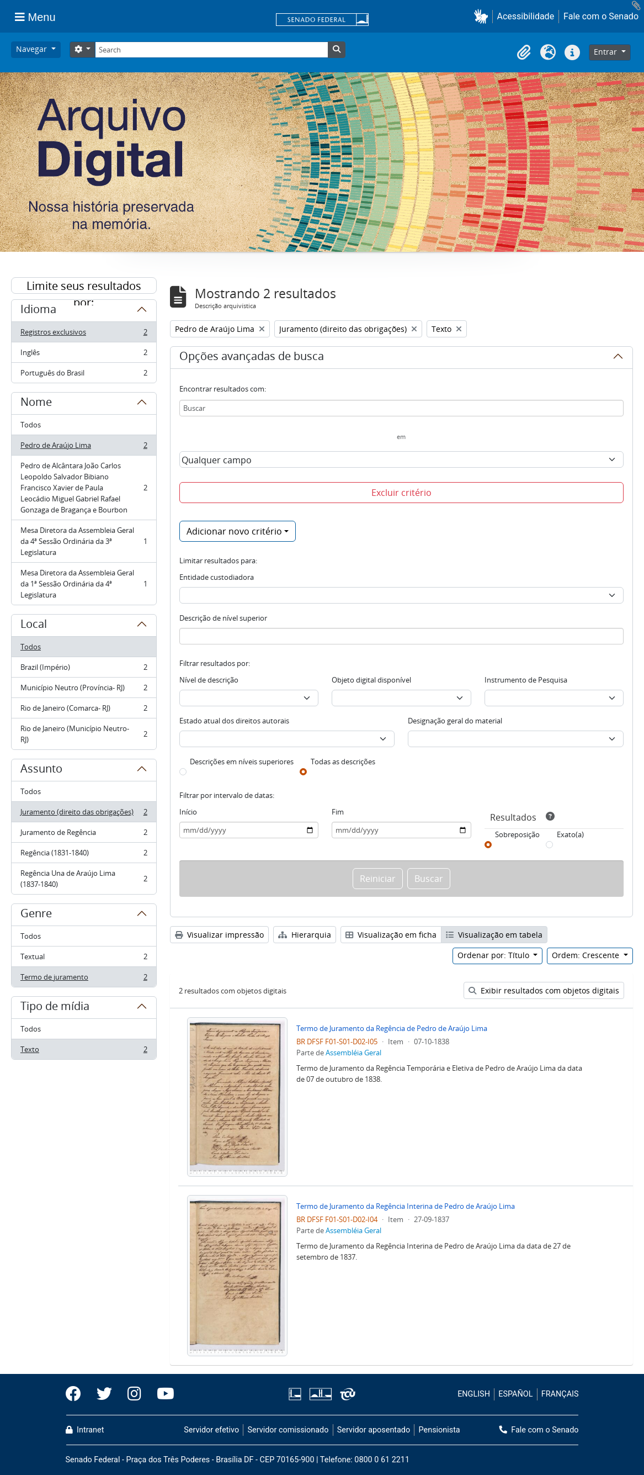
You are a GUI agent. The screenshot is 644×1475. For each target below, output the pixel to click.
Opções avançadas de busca (251, 357)
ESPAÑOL (515, 1394)
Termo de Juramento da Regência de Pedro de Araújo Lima (391, 1028)
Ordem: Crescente (586, 955)
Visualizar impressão (219, 934)
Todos (30, 425)
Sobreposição (517, 834)
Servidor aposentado (373, 1430)
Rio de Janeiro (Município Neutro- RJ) (83, 733)
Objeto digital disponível (371, 680)
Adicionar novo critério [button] (234, 531)
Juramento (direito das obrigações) (83, 814)
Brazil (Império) (83, 670)
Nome (36, 403)
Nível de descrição (208, 680)
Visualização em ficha (391, 934)
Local (33, 625)
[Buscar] (401, 408)
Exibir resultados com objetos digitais (544, 990)
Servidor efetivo (211, 1430)
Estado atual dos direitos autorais (234, 721)
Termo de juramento (83, 979)
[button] (483, 16)
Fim (338, 812)
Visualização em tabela (494, 934)
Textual (83, 959)
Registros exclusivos (83, 334)
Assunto (41, 770)
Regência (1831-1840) (83, 855)
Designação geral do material (455, 721)
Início (188, 812)
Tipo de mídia (54, 1007)
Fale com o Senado (600, 16)
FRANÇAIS (560, 1394)
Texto (83, 1051)
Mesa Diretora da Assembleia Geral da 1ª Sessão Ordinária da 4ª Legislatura (83, 584)
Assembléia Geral (353, 1053)
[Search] (211, 49)
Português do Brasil (83, 375)
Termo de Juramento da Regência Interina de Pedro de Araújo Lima (405, 1206)
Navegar (32, 49)
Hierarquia (304, 934)
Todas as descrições (343, 761)
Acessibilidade (526, 16)
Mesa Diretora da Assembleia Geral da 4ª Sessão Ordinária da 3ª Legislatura (83, 541)
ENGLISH (473, 1394)
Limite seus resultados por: (83, 286)
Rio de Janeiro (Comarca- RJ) (83, 710)
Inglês (83, 355)
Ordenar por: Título (494, 955)
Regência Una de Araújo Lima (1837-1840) (83, 878)
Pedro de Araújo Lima (83, 448)
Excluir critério (401, 493)
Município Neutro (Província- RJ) (83, 690)
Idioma (38, 310)
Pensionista (439, 1430)
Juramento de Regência (83, 835)
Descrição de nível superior (223, 618)
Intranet (85, 1430)
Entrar (606, 51)
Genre (36, 915)
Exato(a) (570, 834)
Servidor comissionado (287, 1430)
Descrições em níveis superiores (242, 761)
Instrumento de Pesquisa (526, 680)
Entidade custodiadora (216, 577)
